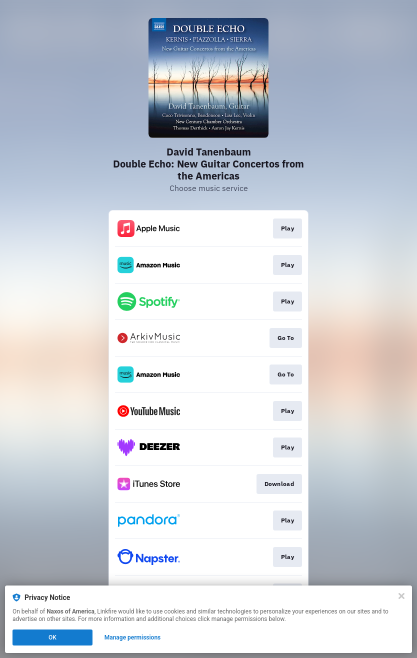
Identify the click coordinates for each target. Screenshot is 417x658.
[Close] (402, 596)
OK (52, 637)
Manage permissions (132, 637)
